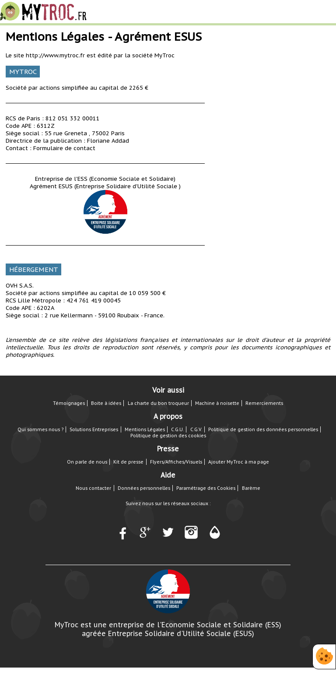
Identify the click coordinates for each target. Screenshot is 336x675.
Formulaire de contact (64, 148)
